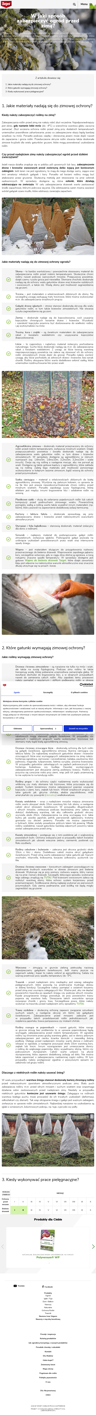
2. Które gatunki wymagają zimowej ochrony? (26, 88)
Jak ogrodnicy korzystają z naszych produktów (48, 1343)
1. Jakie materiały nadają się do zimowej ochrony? (28, 84)
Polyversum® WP (48, 1257)
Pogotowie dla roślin (48, 1373)
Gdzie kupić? (48, 1360)
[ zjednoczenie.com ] (48, 1410)
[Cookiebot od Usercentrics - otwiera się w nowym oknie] (81, 685)
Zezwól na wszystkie (78, 728)
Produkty (48, 1293)
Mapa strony (48, 1369)
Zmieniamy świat (48, 1365)
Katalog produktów (48, 1338)
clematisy (51, 795)
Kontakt (48, 1351)
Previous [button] (2, 1246)
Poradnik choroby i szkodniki (48, 1347)
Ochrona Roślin (48, 1310)
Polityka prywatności (48, 1378)
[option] (48, 1247)
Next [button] (93, 1246)
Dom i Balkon (48, 1302)
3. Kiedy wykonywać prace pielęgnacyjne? (24, 92)
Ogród (48, 1296)
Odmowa (18, 728)
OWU (48, 1395)
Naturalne (48, 1307)
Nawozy (48, 1305)
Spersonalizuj (48, 728)
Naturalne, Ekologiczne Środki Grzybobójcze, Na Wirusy (48, 1254)
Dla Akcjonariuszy (48, 1391)
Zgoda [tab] (17, 692)
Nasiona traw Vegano (48, 1316)
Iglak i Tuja (48, 1299)
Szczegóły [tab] (48, 692)
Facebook (47, 1287)
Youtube (19, 1286)
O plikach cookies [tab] (79, 692)
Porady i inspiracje (48, 1334)
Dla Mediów (48, 1356)
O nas (48, 1382)
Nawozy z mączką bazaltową (48, 1319)
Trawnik (48, 1313)
